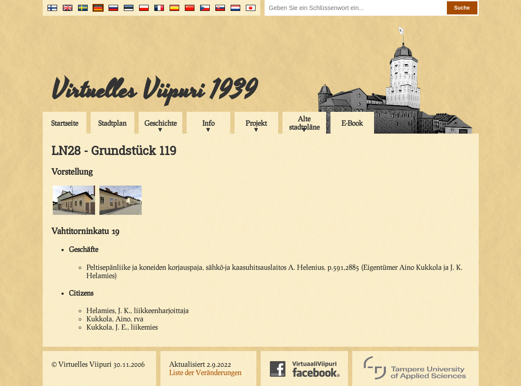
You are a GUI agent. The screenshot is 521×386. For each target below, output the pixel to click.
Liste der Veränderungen (205, 372)
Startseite (64, 123)
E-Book (352, 123)
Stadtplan (112, 123)
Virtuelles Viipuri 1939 (154, 90)
